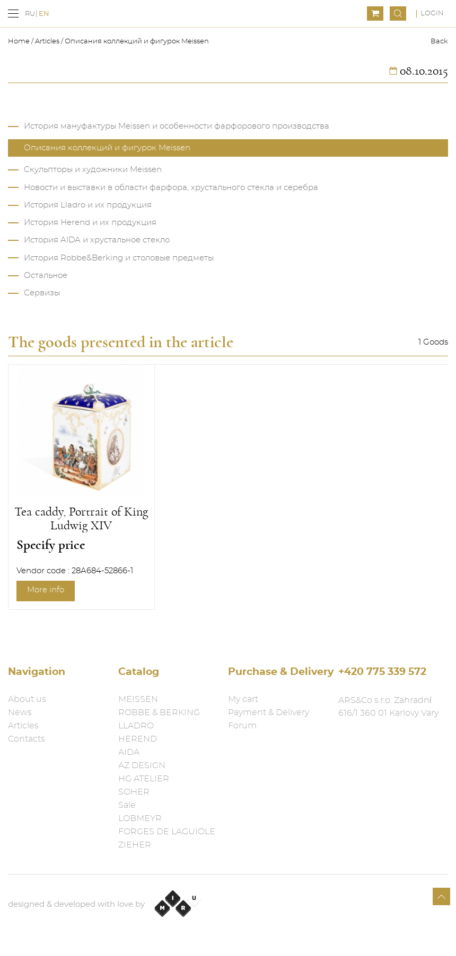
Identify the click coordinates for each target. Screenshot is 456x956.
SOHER (134, 792)
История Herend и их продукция (90, 223)
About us (27, 699)
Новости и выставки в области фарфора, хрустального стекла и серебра (171, 188)
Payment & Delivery (268, 712)
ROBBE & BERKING (159, 712)
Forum (242, 725)
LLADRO (136, 725)
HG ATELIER (143, 778)
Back (439, 41)
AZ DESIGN (141, 765)
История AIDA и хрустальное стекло (97, 240)
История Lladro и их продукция (88, 205)
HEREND (137, 739)
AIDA (128, 752)
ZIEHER (134, 845)
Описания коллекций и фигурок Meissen (137, 41)
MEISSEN (138, 699)
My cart (243, 699)
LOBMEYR (140, 818)
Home (19, 41)
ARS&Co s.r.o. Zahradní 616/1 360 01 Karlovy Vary (388, 706)
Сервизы (42, 293)
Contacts (26, 739)
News (20, 712)
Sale (127, 805)
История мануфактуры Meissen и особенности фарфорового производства (176, 126)
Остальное (45, 275)
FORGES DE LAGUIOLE (166, 831)
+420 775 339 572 (382, 672)
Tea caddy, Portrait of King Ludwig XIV (81, 519)
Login (432, 13)
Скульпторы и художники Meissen (93, 170)
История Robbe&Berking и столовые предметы (119, 258)
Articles (47, 41)
